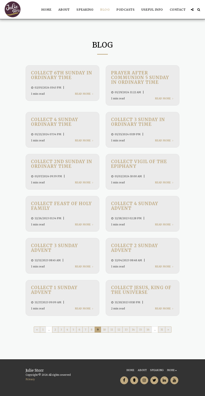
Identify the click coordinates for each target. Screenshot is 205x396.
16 (147, 329)
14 (133, 329)
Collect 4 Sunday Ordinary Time (54, 122)
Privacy (30, 379)
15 (140, 329)
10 (104, 329)
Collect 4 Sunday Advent (134, 206)
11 (111, 329)
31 (161, 329)
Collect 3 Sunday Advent (54, 248)
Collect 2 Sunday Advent (134, 248)
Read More (84, 93)
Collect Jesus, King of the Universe (141, 290)
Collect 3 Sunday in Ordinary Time (138, 122)
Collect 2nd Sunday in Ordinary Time (61, 164)
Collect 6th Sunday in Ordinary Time (61, 75)
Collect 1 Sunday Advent (54, 290)
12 (118, 329)
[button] (192, 9)
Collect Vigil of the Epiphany (139, 164)
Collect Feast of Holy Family (61, 206)
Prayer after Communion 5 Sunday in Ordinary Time (140, 77)
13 (126, 329)
